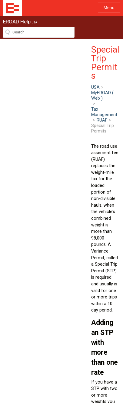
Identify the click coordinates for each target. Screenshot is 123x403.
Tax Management (75, 61)
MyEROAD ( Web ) (34, 61)
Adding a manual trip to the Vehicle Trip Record (57, 313)
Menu (109, 7)
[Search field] (39, 32)
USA (7, 61)
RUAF (102, 61)
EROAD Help (12, 8)
